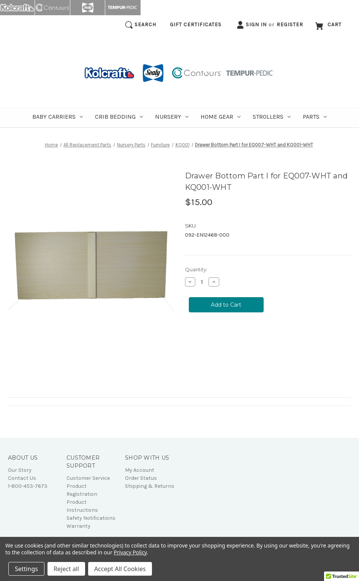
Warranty (78, 526)
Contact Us (22, 478)
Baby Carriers (57, 116)
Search (140, 25)
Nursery (171, 116)
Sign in (251, 25)
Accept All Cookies (120, 569)
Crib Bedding (119, 116)
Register (290, 24)
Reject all (66, 569)
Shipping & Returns (149, 486)
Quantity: (196, 269)
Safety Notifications (90, 518)
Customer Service (88, 478)
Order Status (141, 478)
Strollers (272, 116)
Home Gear (220, 116)
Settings (26, 569)
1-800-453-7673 (27, 486)
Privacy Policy (130, 552)
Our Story (20, 470)
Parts (315, 116)
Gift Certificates (195, 24)
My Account (139, 470)
